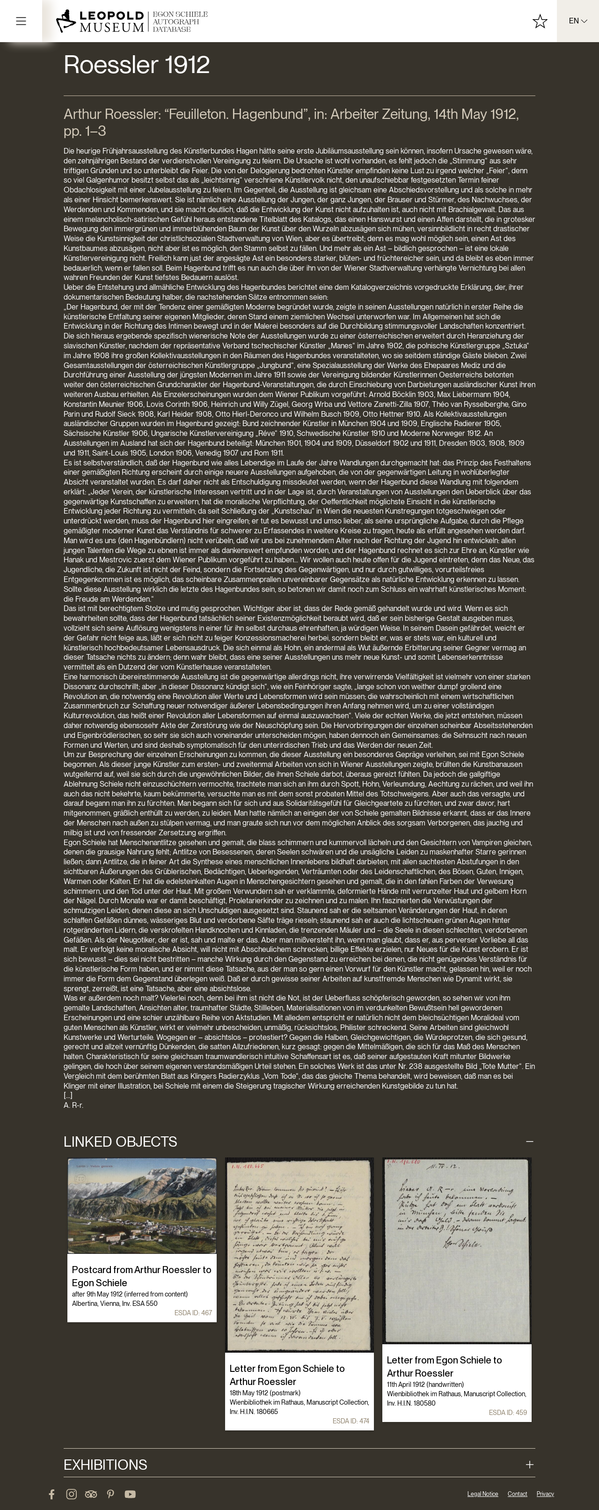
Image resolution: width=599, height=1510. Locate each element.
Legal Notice (483, 1494)
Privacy (545, 1494)
